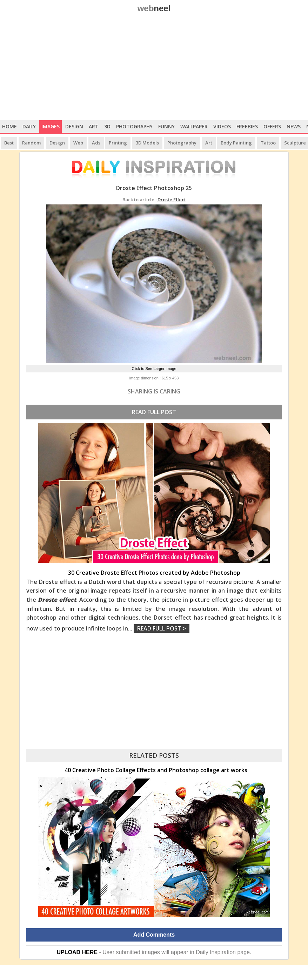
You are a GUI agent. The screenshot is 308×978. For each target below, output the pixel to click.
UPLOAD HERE (77, 952)
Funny (166, 126)
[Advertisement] (154, 68)
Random (31, 143)
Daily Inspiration (216, 952)
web (154, 8)
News (294, 126)
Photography (134, 126)
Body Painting (236, 143)
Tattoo (268, 143)
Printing (118, 143)
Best (9, 143)
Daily (29, 126)
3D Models (147, 143)
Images (50, 126)
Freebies (247, 126)
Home (9, 126)
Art (94, 126)
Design (74, 126)
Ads (96, 143)
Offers (272, 126)
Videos (222, 126)
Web (78, 143)
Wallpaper (194, 126)
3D (107, 126)
